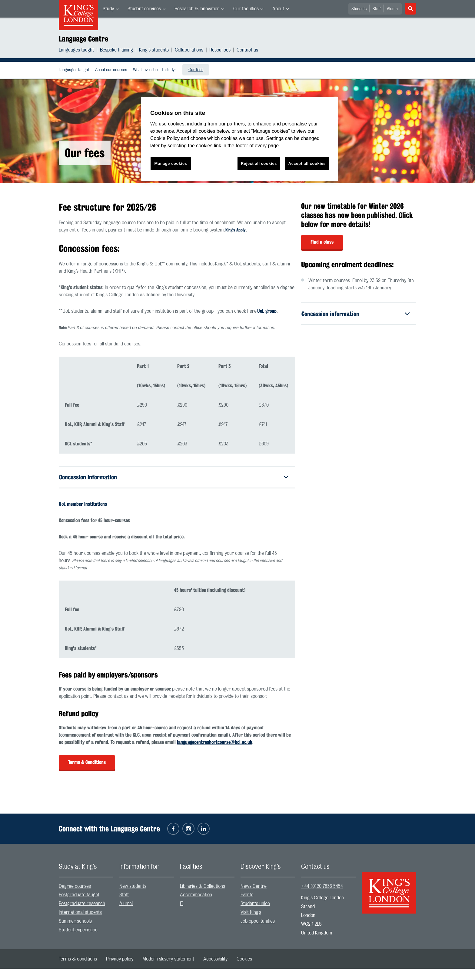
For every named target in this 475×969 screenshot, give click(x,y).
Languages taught (76, 50)
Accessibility (215, 959)
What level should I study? (154, 70)
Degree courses (75, 886)
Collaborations (189, 50)
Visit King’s (251, 912)
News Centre (254, 886)
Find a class (322, 241)
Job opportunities (258, 921)
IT (181, 903)
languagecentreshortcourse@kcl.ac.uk (214, 742)
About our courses (111, 70)
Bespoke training (116, 50)
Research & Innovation (197, 8)
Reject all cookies (259, 163)
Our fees (195, 70)
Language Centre (83, 38)
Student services (144, 8)
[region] (239, 139)
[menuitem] (110, 9)
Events (247, 895)
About (278, 8)
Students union (255, 903)
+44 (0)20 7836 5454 (322, 886)
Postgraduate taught (79, 895)
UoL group (267, 311)
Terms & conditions (78, 959)
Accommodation (196, 895)
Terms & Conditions (87, 762)
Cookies (244, 959)
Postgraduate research (82, 903)
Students (359, 9)
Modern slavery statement (168, 959)
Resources (220, 50)
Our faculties (246, 8)
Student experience (78, 929)
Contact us (247, 50)
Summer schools (75, 921)
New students (132, 886)
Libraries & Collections (202, 886)
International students (80, 912)
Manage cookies (170, 163)
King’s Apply (235, 230)
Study (108, 8)
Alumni (393, 9)
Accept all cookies (307, 163)
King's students (154, 50)
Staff (377, 9)
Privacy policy (119, 959)
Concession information (88, 477)
